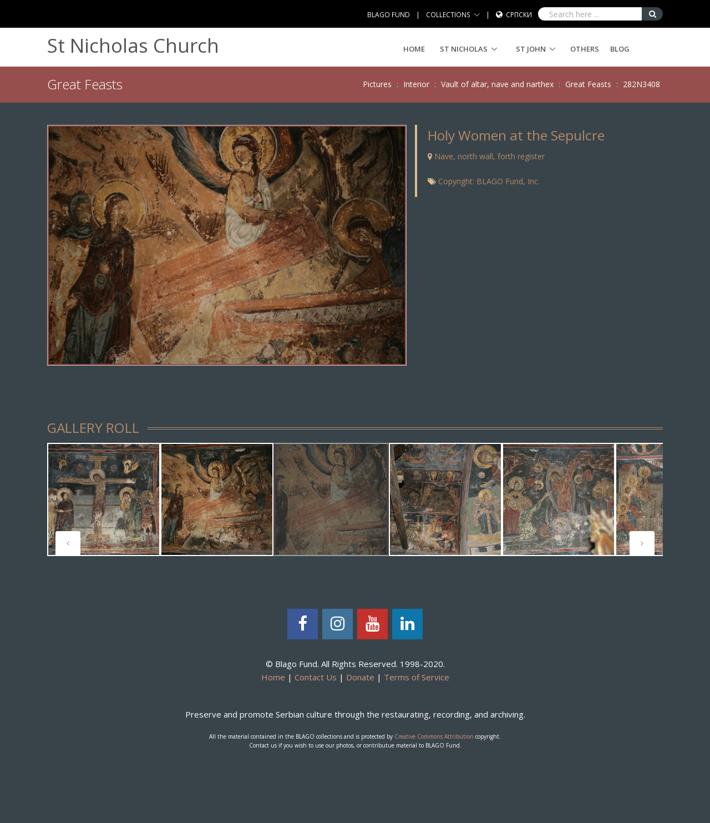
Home (414, 49)
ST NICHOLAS (464, 49)
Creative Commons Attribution (434, 736)
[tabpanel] (103, 499)
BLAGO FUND (388, 14)
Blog (620, 49)
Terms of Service (416, 677)
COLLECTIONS (448, 14)
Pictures (377, 84)
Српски (519, 14)
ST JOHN (531, 49)
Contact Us (316, 677)
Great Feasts (588, 84)
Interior (416, 84)
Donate (360, 677)
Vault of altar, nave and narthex (497, 84)
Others (584, 49)
